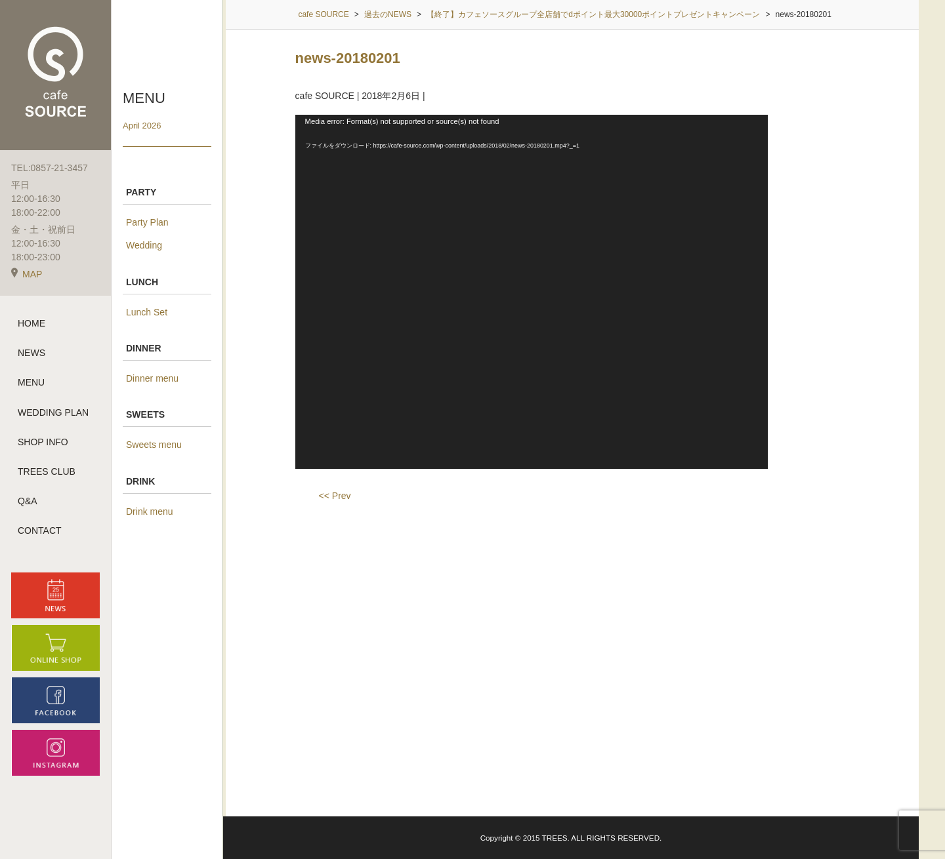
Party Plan (147, 222)
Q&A (27, 501)
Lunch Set (146, 312)
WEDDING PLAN (53, 412)
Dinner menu (152, 378)
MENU (31, 382)
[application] (531, 292)
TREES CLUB (46, 471)
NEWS (31, 353)
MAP (26, 274)
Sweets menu (154, 444)
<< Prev (335, 495)
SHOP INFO (43, 442)
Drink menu (149, 511)
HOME (31, 323)
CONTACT (40, 530)
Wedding (144, 245)
